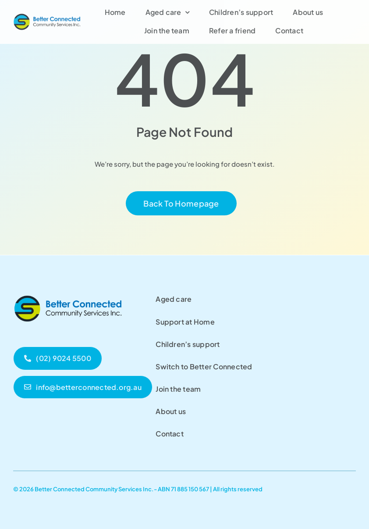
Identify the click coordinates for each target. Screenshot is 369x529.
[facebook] (352, 487)
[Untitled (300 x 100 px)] (68, 294)
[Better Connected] (47, 16)
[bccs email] (83, 387)
